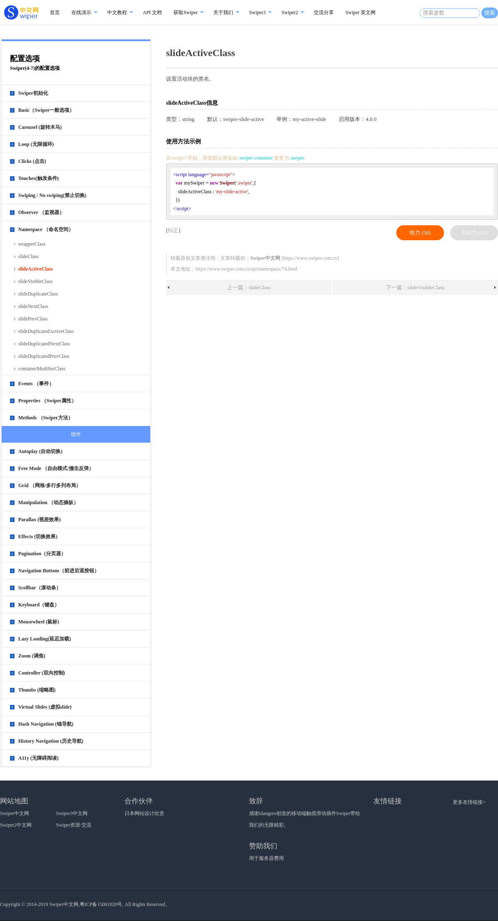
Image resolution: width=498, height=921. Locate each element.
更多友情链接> (469, 802)
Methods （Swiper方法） (45, 418)
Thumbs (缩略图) (37, 690)
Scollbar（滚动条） (39, 588)
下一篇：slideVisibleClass (415, 287)
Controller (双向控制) (41, 673)
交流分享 (324, 12)
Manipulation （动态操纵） (48, 502)
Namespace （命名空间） (45, 229)
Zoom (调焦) (31, 656)
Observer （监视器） (41, 212)
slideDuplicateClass (38, 294)
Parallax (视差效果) (39, 519)
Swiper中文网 (14, 813)
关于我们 (223, 12)
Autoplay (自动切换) (40, 451)
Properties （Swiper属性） (47, 401)
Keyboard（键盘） (38, 605)
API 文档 (152, 12)
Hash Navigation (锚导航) (45, 724)
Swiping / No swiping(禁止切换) (52, 195)
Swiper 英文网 (360, 12)
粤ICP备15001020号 (101, 904)
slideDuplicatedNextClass (44, 344)
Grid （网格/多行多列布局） (49, 485)
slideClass (28, 256)
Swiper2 (289, 12)
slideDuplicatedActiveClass (45, 331)
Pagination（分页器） (42, 554)
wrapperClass (31, 244)
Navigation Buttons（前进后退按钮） (58, 571)
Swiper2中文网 (16, 825)
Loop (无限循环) (36, 144)
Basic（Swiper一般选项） (46, 110)
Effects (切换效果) (37, 536)
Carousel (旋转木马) (40, 127)
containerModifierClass (41, 369)
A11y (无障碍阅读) (38, 758)
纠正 (173, 230)
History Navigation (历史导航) (50, 741)
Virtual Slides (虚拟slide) (44, 707)
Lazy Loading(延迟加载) (44, 639)
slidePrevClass (33, 319)
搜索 (489, 13)
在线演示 (81, 12)
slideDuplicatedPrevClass (43, 356)
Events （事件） (36, 384)
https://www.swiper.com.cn (310, 258)
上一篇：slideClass (249, 287)
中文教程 (117, 12)
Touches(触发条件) (38, 178)
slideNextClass (33, 306)
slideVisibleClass (35, 281)
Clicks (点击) (32, 161)
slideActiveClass (35, 269)
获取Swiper (185, 12)
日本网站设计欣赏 (144, 813)
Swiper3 (257, 12)
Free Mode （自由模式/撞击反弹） (56, 468)
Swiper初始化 (33, 93)
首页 (55, 12)
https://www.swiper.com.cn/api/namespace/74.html (246, 269)
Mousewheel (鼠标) (38, 622)
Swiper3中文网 (72, 813)
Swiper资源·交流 (73, 825)
